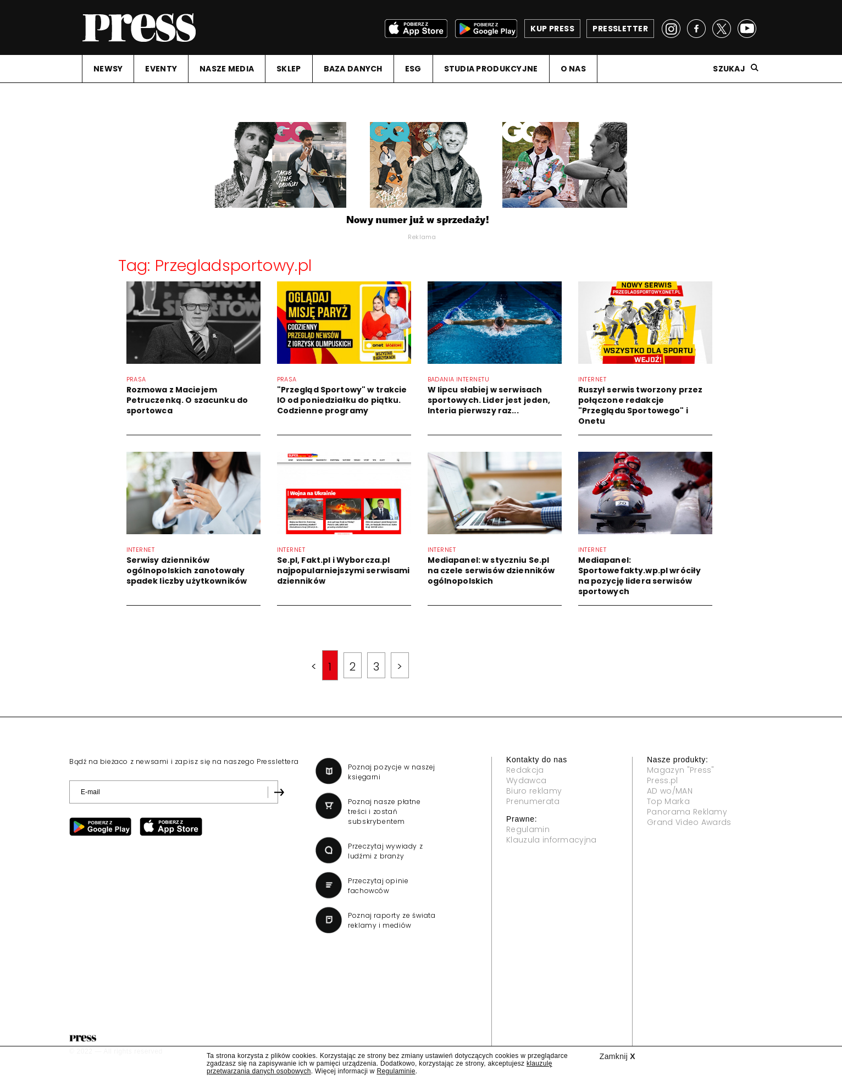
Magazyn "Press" (680, 769)
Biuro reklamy (534, 790)
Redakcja (525, 769)
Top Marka (668, 801)
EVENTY (161, 68)
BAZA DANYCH (353, 68)
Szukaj (729, 68)
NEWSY (108, 68)
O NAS (573, 68)
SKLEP (288, 68)
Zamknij (617, 1056)
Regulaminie (395, 1071)
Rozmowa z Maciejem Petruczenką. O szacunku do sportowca (187, 400)
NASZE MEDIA (227, 68)
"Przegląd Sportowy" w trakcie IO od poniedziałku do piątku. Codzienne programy (342, 400)
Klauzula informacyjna (551, 839)
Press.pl (662, 780)
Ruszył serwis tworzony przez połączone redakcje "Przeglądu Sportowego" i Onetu (640, 405)
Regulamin (528, 829)
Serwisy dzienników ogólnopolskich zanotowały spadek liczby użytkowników (186, 570)
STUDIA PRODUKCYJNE (491, 68)
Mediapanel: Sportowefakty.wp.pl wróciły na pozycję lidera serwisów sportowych (639, 576)
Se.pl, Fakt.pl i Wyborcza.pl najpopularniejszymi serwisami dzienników (343, 570)
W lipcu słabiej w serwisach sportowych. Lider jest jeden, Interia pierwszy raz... (489, 400)
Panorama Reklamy (687, 811)
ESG (413, 68)
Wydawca (526, 780)
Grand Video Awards (689, 822)
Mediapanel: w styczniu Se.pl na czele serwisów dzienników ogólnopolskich (491, 570)
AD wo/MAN (670, 790)
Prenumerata (533, 801)
